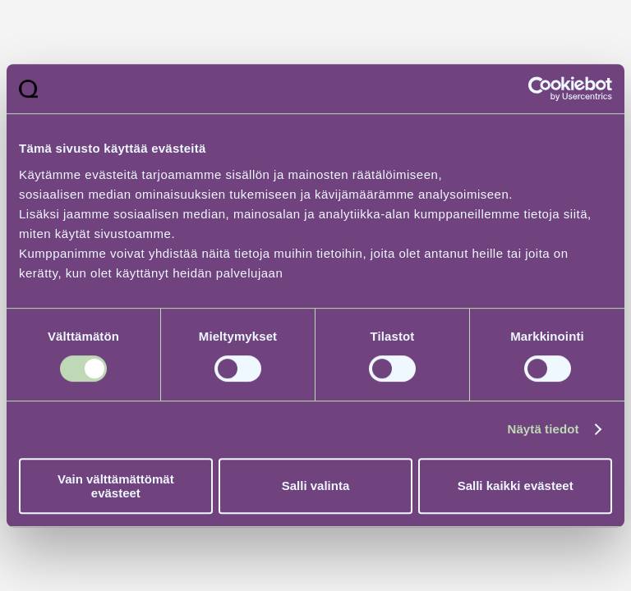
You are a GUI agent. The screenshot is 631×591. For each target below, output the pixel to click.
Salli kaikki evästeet (515, 485)
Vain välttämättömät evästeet (116, 486)
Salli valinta (316, 485)
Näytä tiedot (543, 429)
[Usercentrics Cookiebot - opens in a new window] (540, 88)
